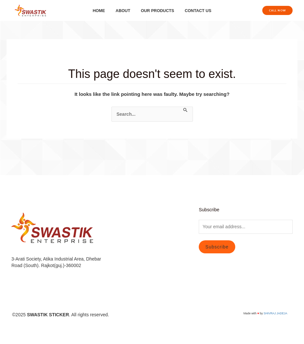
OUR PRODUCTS (156, 10)
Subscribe (216, 246)
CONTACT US (194, 10)
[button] (277, 10)
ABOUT (124, 10)
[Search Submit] (185, 110)
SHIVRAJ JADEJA (275, 313)
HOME (102, 10)
